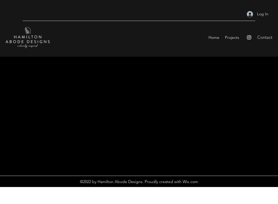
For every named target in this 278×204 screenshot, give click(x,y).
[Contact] (264, 37)
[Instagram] (249, 37)
